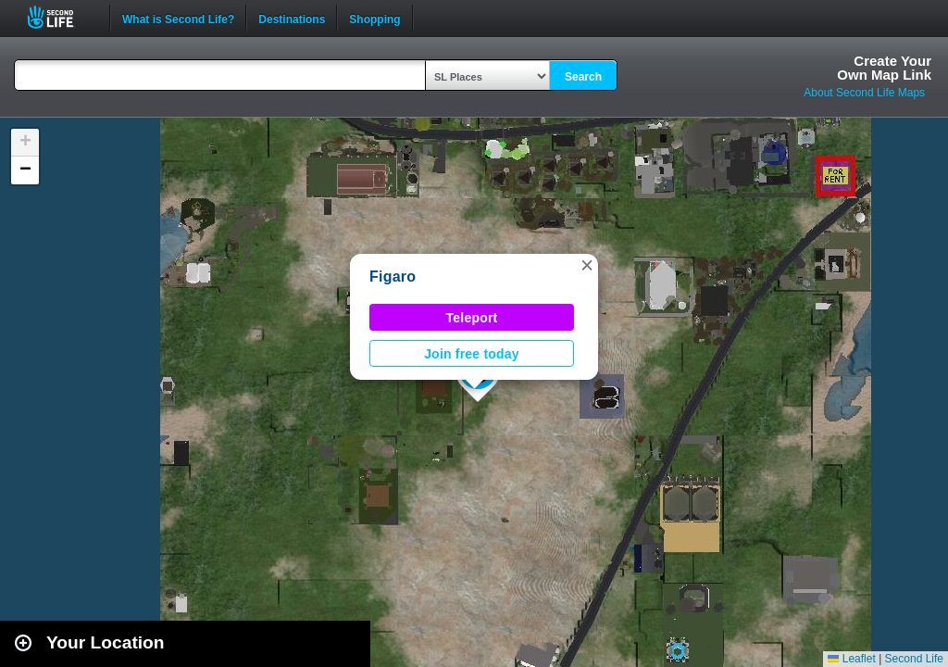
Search (583, 76)
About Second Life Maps (864, 92)
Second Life (60, 17)
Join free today (471, 353)
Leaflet (851, 658)
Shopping (374, 17)
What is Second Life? (178, 17)
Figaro (392, 276)
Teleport (472, 317)
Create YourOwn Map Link (884, 67)
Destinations (291, 17)
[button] (587, 265)
